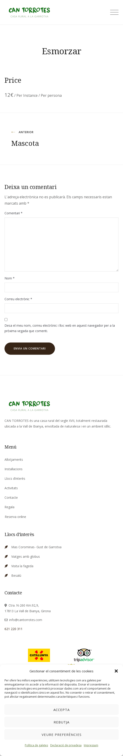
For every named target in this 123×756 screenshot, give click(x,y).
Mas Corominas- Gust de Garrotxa (36, 547)
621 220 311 (14, 629)
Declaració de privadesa (66, 745)
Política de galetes (36, 745)
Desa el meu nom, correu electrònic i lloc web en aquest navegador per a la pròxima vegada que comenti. (60, 328)
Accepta (61, 709)
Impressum (91, 745)
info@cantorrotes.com (25, 620)
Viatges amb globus (25, 556)
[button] (116, 671)
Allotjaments (14, 459)
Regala (9, 507)
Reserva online (15, 517)
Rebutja (61, 722)
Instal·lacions (14, 469)
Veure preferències (62, 734)
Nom (10, 278)
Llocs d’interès (15, 478)
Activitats (11, 488)
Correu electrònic (18, 299)
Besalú (16, 575)
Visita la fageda (22, 566)
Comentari (14, 213)
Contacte (11, 497)
